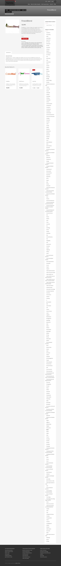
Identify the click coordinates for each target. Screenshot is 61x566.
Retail (38, 43)
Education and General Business (50, 150)
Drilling (47, 138)
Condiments (48, 109)
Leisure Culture (49, 311)
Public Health (48, 397)
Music (47, 345)
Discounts (48, 134)
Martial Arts (48, 322)
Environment (48, 171)
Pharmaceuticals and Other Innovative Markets (49, 377)
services (35, 47)
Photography (48, 384)
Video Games (48, 528)
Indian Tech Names (49, 285)
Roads (47, 431)
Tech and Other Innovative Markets (48, 491)
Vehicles (47, 527)
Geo (47, 238)
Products (48, 393)
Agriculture (48, 40)
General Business (49, 236)
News (47, 351)
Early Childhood (49, 142)
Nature (47, 349)
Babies (47, 69)
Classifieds (48, 96)
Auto (47, 60)
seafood (26, 47)
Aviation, (47, 67)
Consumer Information (50, 116)
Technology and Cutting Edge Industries (50, 499)
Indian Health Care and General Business (50, 277)
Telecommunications (50, 503)
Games (47, 229)
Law (47, 307)
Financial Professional (50, 200)
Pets (47, 367)
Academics (48, 32)
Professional (34, 43)
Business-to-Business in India (50, 85)
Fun (47, 225)
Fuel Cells (48, 224)
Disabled (48, 132)
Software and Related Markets (49, 476)
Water (47, 532)
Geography (48, 240)
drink (38, 45)
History (47, 251)
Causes (47, 90)
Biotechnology (48, 80)
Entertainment (49, 169)
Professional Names (8, 555)
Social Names (7, 554)
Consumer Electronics (50, 114)
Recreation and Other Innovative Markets (49, 410)
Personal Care (48, 363)
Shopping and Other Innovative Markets (49, 452)
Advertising (48, 38)
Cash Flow (48, 88)
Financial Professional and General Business (49, 203)
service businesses (31, 47)
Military (47, 333)
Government (48, 244)
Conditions (48, 110)
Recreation (48, 404)
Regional (47, 422)
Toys (47, 512)
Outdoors (48, 356)
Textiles (47, 508)
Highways (48, 249)
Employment (48, 159)
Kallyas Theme (17, 563)
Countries (48, 120)
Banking (47, 71)
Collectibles (48, 99)
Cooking (47, 118)
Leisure (47, 309)
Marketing (48, 320)
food (40, 46)
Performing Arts (49, 362)
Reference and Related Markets (49, 418)
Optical (47, 354)
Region (47, 420)
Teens (47, 501)
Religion (47, 426)
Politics (47, 389)
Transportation (49, 517)
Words (47, 539)
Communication (49, 103)
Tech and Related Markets (49, 494)
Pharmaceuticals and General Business (49, 373)
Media (47, 325)
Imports (47, 268)
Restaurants (48, 427)
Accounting (48, 34)
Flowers (47, 218)
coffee (30, 45)
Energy (47, 161)
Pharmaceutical (49, 369)
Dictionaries (48, 131)
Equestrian (48, 174)
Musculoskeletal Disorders (48, 343)
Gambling (48, 227)
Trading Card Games (50, 514)
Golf (47, 242)
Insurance (48, 292)
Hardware (48, 246)
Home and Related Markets (49, 259)
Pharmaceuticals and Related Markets (49, 380)
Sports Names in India (50, 480)
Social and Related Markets (49, 470)
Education (48, 147)
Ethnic (47, 178)
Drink (29, 42)
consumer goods (34, 45)
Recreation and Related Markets (50, 413)
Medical (47, 327)
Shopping (48, 446)
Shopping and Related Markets (49, 455)
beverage (27, 45)
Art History (48, 54)
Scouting (47, 438)
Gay (47, 235)
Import (47, 267)
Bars (47, 73)
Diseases (48, 136)
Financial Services (49, 213)
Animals (47, 45)
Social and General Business (49, 463)
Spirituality (48, 479)
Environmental (49, 172)
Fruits (47, 222)
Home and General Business (49, 256)
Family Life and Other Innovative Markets (49, 191)
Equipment (48, 176)
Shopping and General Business (49, 449)
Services (47, 442)
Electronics (48, 157)
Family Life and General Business (50, 188)
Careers (47, 87)
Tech (47, 485)
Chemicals (48, 92)
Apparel (47, 51)
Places (47, 387)
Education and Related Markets (49, 153)
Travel (47, 519)
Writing (47, 541)
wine (40, 47)
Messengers (48, 331)
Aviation (47, 65)
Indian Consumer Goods (28, 43)
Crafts (47, 123)
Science (47, 437)
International (48, 294)
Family (47, 183)
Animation (48, 47)
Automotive (48, 62)
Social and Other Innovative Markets (48, 466)
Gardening (48, 233)
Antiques (48, 49)
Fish (47, 214)
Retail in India (7, 552)
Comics (47, 101)
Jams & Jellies (48, 302)
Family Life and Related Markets (50, 194)
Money (47, 336)
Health (47, 247)
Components (48, 105)
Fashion (47, 198)
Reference (48, 415)
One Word (48, 352)
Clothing (47, 98)
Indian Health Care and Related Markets (50, 283)
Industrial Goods (49, 287)
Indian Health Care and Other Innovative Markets (50, 280)
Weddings (48, 537)
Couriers (47, 121)
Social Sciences (49, 472)
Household (48, 263)
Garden (47, 231)
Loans (47, 313)
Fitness (47, 216)
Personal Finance (49, 365)
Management (48, 318)
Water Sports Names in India (50, 535)
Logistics (47, 314)
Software (48, 474)
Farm (47, 197)
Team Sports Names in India (49, 483)
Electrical (48, 155)
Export (47, 180)
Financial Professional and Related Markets (49, 210)
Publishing (48, 398)
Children (47, 94)
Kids (47, 303)
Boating (47, 82)
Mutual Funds (48, 347)
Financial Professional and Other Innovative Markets (49, 207)
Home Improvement (50, 261)
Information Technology (50, 289)
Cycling (47, 125)
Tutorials (48, 521)
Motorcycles (48, 338)
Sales (47, 435)
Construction (48, 112)
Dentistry (48, 129)
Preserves (48, 391)
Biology (47, 78)
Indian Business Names (50, 270)
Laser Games (48, 305)
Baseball (47, 74)
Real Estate (48, 402)
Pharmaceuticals (49, 371)
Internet (47, 296)
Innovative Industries (50, 291)
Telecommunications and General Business (49, 506)
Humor (47, 265)
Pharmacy (48, 382)
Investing (48, 298)
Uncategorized (49, 523)
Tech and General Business (49, 488)
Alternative (48, 43)
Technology (48, 497)
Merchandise (48, 329)
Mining (47, 335)
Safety (47, 433)
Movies (47, 340)
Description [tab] (8, 52)
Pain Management (49, 358)
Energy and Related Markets (49, 167)
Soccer (47, 459)
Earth (47, 143)
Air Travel (48, 41)
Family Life (32, 42)
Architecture (48, 52)
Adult (47, 36)
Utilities (47, 525)
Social (47, 461)
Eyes (47, 182)
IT (46, 300)
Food (35, 42)
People (47, 360)
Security (47, 440)
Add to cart (25, 38)
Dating (47, 127)
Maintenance (48, 316)
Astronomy (48, 58)
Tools (47, 510)
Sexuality (48, 444)
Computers (48, 107)
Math (47, 324)
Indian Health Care (49, 274)
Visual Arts (48, 530)
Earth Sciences (49, 145)
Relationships (48, 424)
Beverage (26, 42)
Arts (47, 56)
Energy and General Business (49, 164)
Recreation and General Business (50, 407)
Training (47, 516)
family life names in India (35, 46)
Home (47, 253)
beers (24, 45)
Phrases (47, 386)
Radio (47, 400)
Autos (47, 63)
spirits (38, 47)
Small (47, 457)
